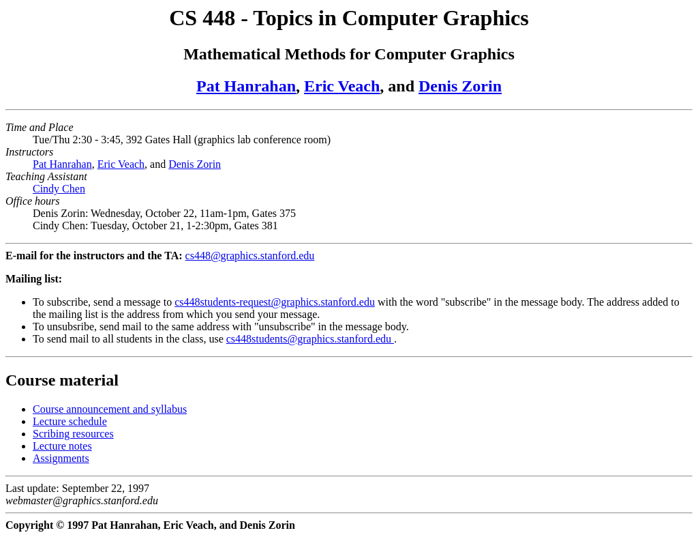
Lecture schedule (70, 421)
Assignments (61, 458)
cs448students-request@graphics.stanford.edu (274, 302)
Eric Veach (342, 86)
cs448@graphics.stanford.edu (250, 255)
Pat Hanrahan (246, 86)
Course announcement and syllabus (110, 409)
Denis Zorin (460, 86)
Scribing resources (73, 433)
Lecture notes (62, 446)
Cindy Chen (59, 188)
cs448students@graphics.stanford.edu (310, 339)
